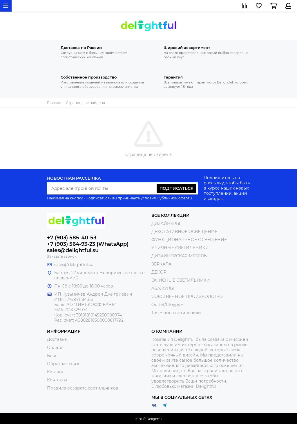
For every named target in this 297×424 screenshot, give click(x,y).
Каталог (55, 371)
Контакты (57, 380)
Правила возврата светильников (82, 388)
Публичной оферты (174, 198)
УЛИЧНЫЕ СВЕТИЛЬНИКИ (180, 247)
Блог (52, 355)
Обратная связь (63, 363)
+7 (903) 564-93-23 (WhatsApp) (87, 244)
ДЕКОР (158, 272)
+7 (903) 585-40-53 (71, 237)
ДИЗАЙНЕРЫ (165, 223)
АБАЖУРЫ (162, 288)
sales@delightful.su (73, 250)
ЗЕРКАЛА (161, 264)
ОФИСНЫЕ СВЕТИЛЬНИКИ (180, 280)
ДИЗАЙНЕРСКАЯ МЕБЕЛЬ (179, 256)
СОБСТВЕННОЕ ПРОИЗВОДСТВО (187, 296)
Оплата (54, 347)
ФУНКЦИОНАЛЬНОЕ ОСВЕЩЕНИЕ (189, 239)
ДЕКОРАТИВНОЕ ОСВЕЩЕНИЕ (184, 231)
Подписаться (176, 188)
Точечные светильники (176, 312)
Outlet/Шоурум (167, 304)
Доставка (57, 339)
